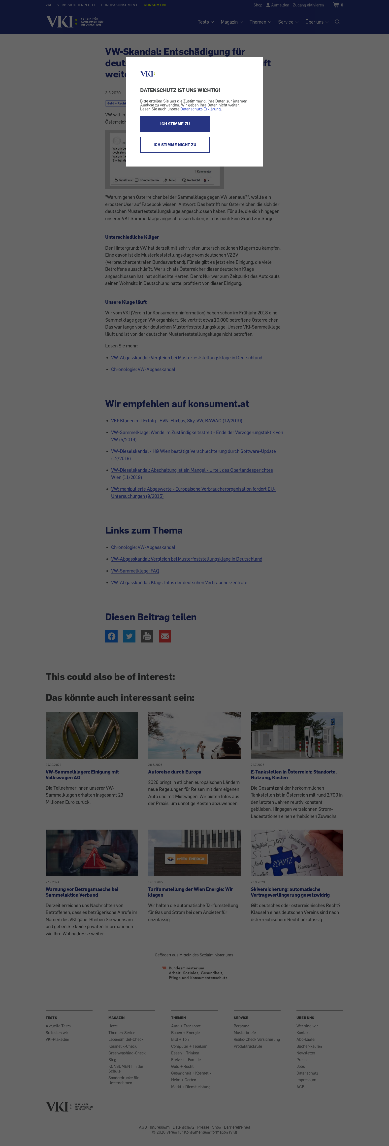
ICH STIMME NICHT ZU (175, 144)
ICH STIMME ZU (175, 123)
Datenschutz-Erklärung (200, 108)
